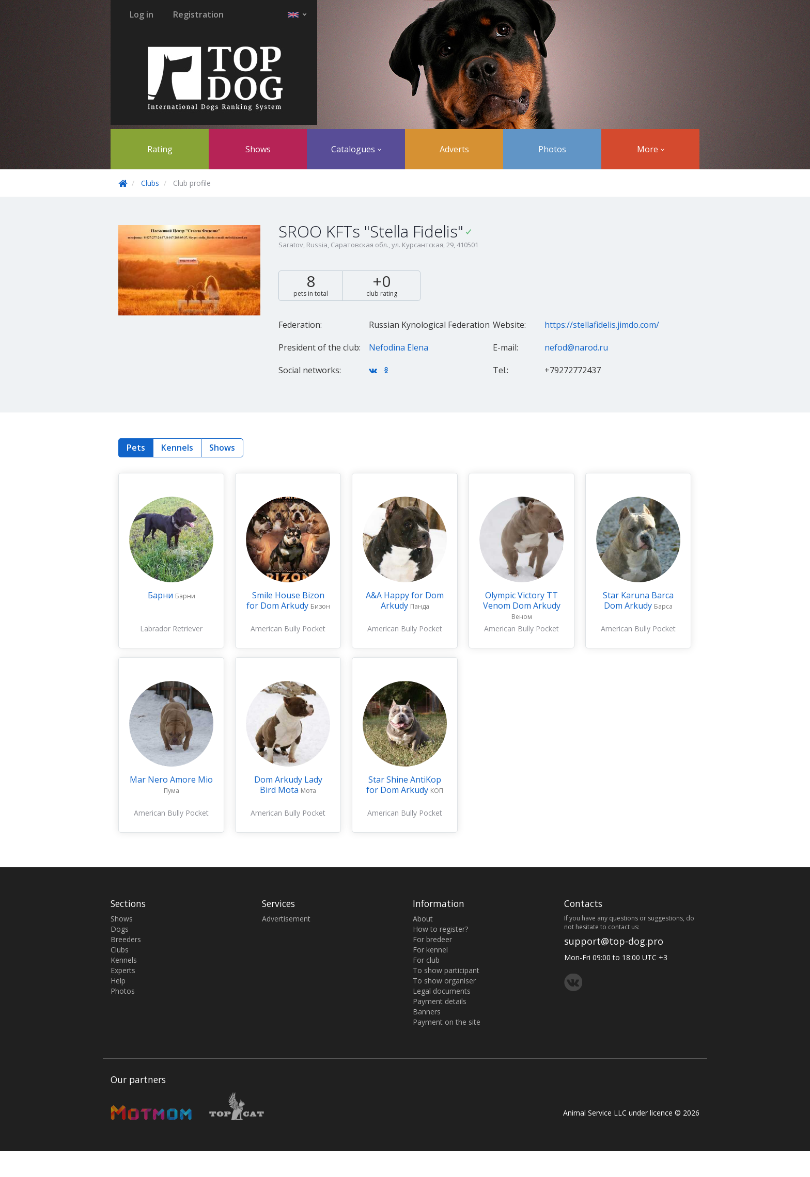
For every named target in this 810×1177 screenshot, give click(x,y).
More (650, 149)
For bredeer (432, 939)
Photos (552, 149)
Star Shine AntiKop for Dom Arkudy (403, 785)
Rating (160, 149)
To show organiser (444, 980)
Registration (198, 14)
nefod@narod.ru (576, 347)
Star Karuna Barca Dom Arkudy (638, 600)
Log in (141, 14)
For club (426, 960)
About (423, 919)
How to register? (440, 929)
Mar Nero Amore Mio (171, 779)
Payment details (439, 1001)
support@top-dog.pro (613, 941)
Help (118, 980)
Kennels (177, 447)
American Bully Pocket (288, 628)
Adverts (454, 149)
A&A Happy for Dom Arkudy (405, 600)
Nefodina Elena (398, 347)
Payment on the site (446, 1022)
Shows (258, 149)
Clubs (150, 183)
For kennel (430, 950)
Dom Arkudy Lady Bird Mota (288, 785)
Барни (161, 595)
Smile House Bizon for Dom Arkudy (285, 600)
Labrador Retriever (171, 628)
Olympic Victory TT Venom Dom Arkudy (521, 600)
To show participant (446, 970)
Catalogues (356, 149)
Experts (123, 970)
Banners (427, 1011)
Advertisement (286, 919)
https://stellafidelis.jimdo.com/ (601, 324)
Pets (136, 447)
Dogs (120, 929)
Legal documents (442, 991)
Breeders (126, 939)
